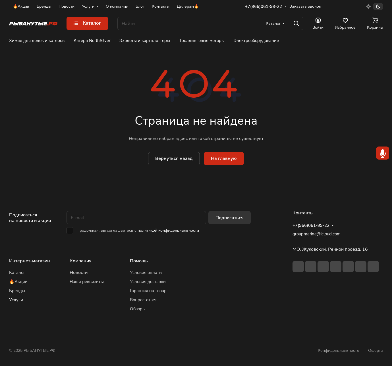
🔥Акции (18, 282)
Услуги (16, 300)
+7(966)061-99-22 (263, 6)
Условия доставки (148, 282)
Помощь (139, 261)
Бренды (17, 291)
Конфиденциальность (338, 350)
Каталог (17, 272)
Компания (81, 261)
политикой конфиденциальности (168, 230)
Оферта (375, 350)
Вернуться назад (174, 158)
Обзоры (138, 309)
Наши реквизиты (87, 282)
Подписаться (229, 218)
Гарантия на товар (148, 291)
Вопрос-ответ (143, 300)
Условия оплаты (146, 272)
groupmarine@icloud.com (317, 234)
